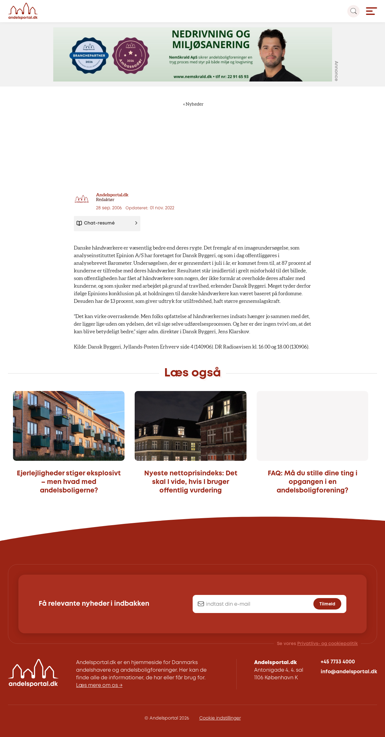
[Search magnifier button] (353, 11)
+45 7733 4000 (338, 662)
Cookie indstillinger (220, 718)
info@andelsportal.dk (349, 671)
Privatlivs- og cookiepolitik (327, 644)
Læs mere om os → (99, 685)
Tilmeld (327, 604)
